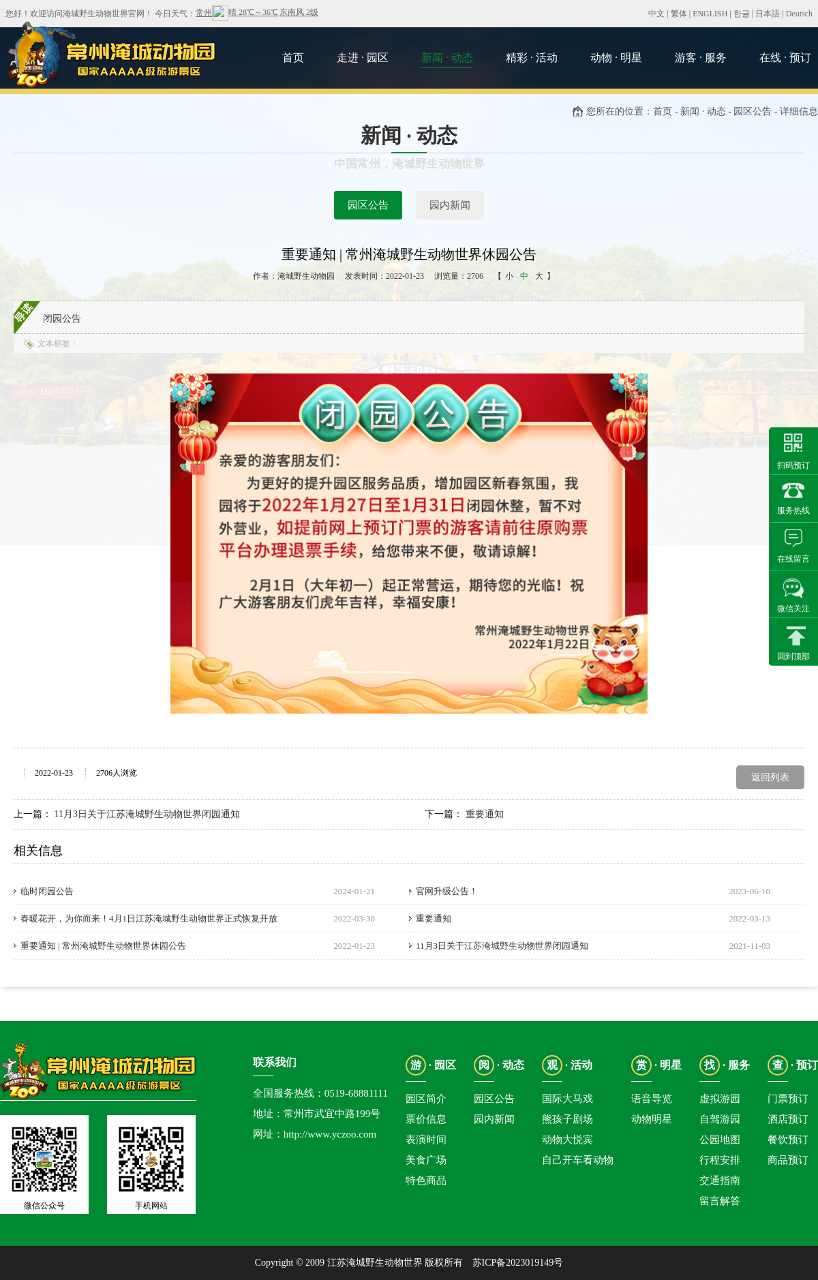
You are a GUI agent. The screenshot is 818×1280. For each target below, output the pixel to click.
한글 (741, 13)
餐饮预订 (788, 1139)
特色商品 (426, 1180)
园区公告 (368, 205)
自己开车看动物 (578, 1160)
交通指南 (719, 1180)
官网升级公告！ (447, 891)
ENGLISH (710, 13)
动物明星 (651, 1119)
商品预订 (788, 1160)
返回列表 (770, 777)
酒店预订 (788, 1119)
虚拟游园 (719, 1098)
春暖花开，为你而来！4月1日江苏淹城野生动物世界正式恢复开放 (148, 918)
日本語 (767, 13)
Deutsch (799, 13)
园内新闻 (449, 205)
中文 (656, 13)
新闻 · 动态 (703, 111)
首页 (662, 111)
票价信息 (426, 1119)
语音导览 (651, 1098)
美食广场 (426, 1160)
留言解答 (719, 1200)
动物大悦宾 (567, 1139)
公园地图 (719, 1139)
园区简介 (426, 1098)
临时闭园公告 (47, 891)
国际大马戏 (567, 1098)
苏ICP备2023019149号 (518, 1263)
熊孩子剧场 (567, 1119)
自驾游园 (719, 1119)
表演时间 (426, 1139)
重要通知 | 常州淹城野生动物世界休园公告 (103, 946)
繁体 (679, 13)
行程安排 (719, 1160)
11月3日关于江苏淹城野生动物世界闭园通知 (147, 814)
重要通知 (485, 814)
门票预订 (788, 1098)
